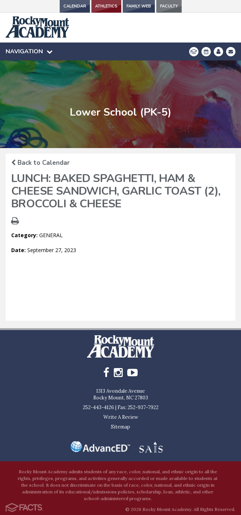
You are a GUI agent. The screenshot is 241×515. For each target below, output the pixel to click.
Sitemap (120, 427)
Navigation (29, 51)
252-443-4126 (98, 407)
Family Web (138, 6)
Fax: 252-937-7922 (138, 407)
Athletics (106, 6)
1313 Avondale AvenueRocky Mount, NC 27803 (120, 394)
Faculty (169, 6)
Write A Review (120, 417)
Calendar (74, 6)
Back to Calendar (40, 162)
